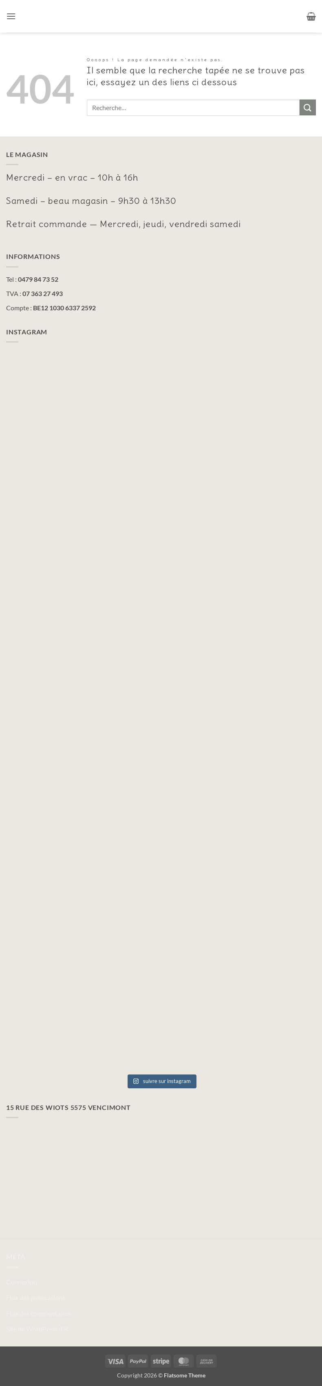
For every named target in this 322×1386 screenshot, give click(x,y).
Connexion (21, 1282)
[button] (11, 16)
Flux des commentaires (38, 1313)
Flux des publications (35, 1297)
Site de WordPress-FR (37, 1329)
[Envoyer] (308, 107)
